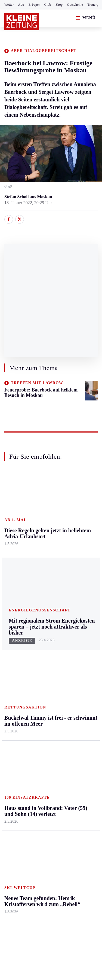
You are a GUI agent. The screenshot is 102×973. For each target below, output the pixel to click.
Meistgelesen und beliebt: (27, 735)
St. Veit (41, 563)
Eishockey (13, 696)
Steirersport (14, 633)
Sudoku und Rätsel (77, 679)
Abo (21, 5)
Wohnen (74, 552)
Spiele (40, 664)
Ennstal (10, 510)
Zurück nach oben (51, 486)
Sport (9, 623)
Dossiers (74, 713)
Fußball (11, 654)
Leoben (10, 537)
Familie (73, 583)
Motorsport (14, 675)
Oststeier (12, 569)
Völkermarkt (46, 583)
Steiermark (14, 500)
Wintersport (14, 685)
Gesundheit (76, 510)
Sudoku (42, 675)
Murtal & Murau (18, 548)
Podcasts (74, 693)
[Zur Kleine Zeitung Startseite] (21, 21)
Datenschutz (55, 816)
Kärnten (43, 500)
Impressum (14, 816)
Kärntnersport (16, 643)
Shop (59, 5)
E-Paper (34, 5)
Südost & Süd (16, 589)
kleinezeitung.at (34, 864)
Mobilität (75, 521)
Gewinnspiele (79, 666)
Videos (73, 703)
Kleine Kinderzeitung (79, 652)
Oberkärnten (46, 542)
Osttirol (42, 552)
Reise (71, 542)
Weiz (8, 600)
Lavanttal (43, 531)
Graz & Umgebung (14, 524)
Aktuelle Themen (74, 626)
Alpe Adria (76, 639)
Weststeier (13, 610)
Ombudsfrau (77, 531)
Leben (72, 500)
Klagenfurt (44, 510)
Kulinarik (75, 563)
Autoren (42, 643)
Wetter (9, 5)
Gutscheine (75, 5)
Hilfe (39, 633)
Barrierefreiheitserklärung (29, 831)
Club (47, 5)
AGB (34, 816)
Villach (41, 573)
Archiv (41, 654)
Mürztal (11, 558)
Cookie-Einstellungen (24, 845)
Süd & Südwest (18, 579)
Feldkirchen (45, 521)
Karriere (74, 573)
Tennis (10, 664)
